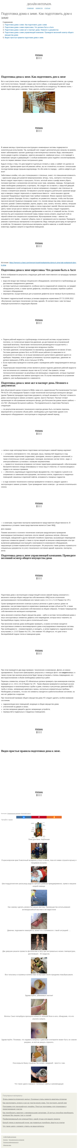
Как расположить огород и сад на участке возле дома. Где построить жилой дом (35, 1103)
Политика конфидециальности (10, 1142)
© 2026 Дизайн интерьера (9, 1137)
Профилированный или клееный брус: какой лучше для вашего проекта (31, 1119)
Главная (30, 8)
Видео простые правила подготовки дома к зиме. (24, 38)
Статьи (47, 8)
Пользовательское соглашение (16, 1139)
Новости (39, 8)
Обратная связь (7, 1145)
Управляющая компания (14, 813)
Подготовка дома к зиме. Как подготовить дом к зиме (26, 25)
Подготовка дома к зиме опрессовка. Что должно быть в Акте (29, 27)
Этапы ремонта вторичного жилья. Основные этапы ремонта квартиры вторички (35, 1099)
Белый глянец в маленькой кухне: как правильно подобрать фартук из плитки (34, 1123)
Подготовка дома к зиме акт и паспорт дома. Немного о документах (31, 30)
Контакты (5, 1139)
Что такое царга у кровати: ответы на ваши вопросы (23, 1126)
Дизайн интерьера (39, 4)
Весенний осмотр (26, 813)
